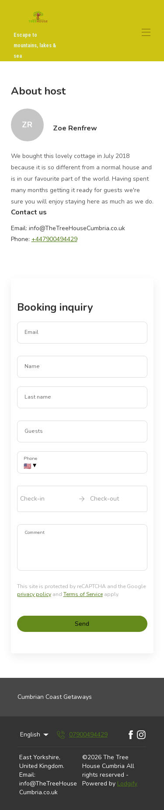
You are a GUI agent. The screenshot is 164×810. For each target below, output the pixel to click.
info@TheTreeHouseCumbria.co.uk (48, 787)
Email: (27, 775)
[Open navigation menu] (146, 32)
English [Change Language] (35, 734)
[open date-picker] (82, 499)
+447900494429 (54, 239)
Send (82, 624)
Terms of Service (83, 594)
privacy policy (34, 594)
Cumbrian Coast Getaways (54, 697)
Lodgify (127, 783)
